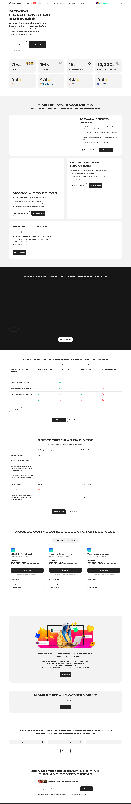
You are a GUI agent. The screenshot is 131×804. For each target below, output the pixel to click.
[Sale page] (103, 3)
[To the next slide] (16, 329)
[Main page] (15, 3)
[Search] (112, 3)
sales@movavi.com (68, 665)
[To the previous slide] (12, 329)
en (120, 3)
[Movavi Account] (115, 3)
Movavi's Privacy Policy (80, 794)
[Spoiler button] (15, 409)
